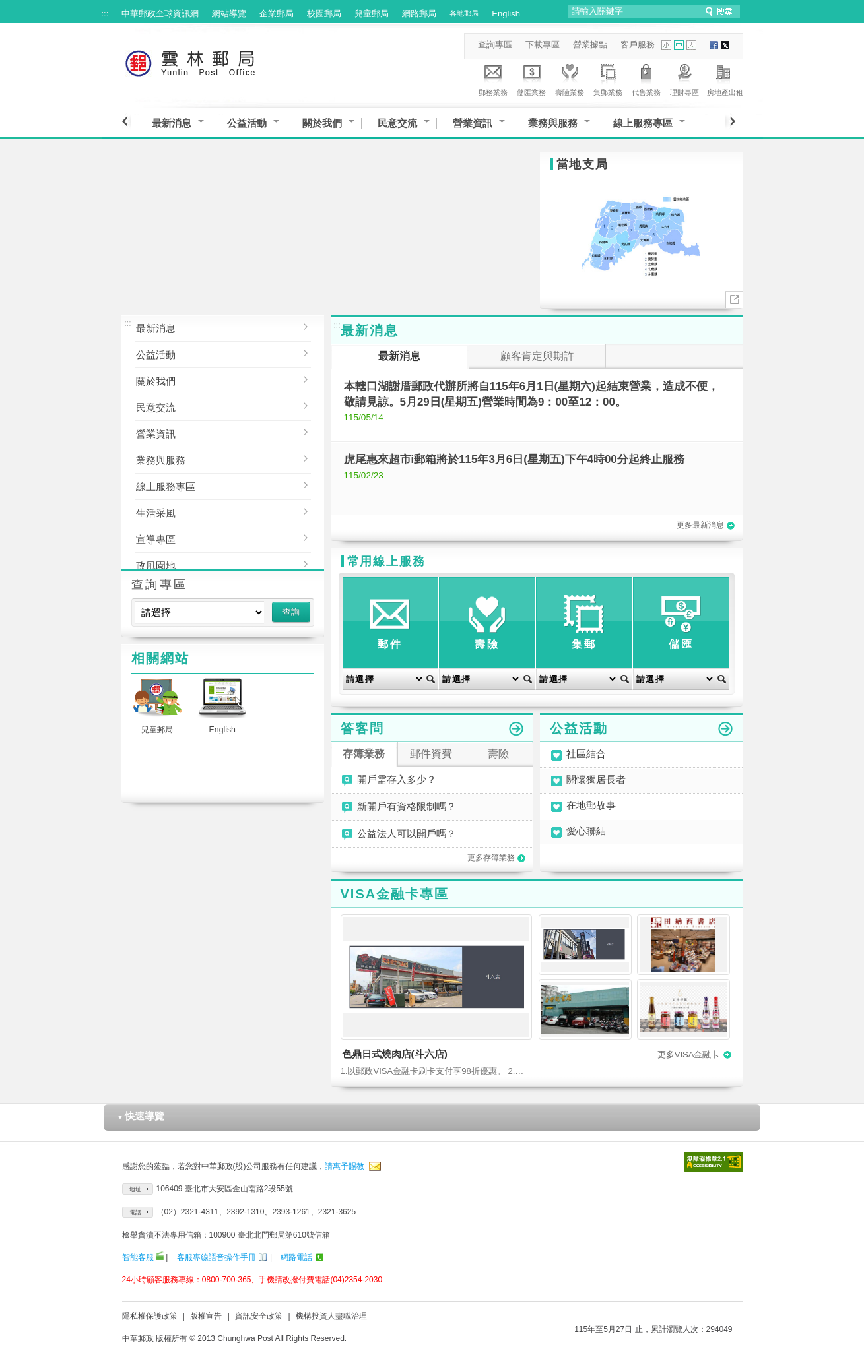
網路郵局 (419, 13)
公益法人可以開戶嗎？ (406, 834)
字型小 (666, 45)
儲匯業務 (531, 77)
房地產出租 (725, 77)
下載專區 (542, 44)
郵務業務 (493, 77)
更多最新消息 (706, 525)
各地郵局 (464, 13)
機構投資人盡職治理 (331, 1316)
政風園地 (213, 564)
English (506, 13)
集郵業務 (608, 77)
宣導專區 (213, 538)
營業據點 (590, 44)
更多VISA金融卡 (694, 1054)
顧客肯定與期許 (537, 356)
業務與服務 (553, 123)
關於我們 (322, 123)
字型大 (691, 45)
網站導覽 (229, 13)
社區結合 (586, 754)
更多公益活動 (725, 729)
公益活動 (247, 123)
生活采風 (213, 512)
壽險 (498, 753)
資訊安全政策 (258, 1316)
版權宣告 (206, 1316)
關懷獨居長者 (596, 780)
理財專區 (684, 77)
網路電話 (296, 1257)
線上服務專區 (643, 123)
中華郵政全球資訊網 (160, 13)
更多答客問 (516, 729)
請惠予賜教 (344, 1166)
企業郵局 (276, 13)
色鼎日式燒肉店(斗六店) (395, 1053)
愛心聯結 (586, 831)
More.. (734, 300)
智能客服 (138, 1257)
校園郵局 (324, 13)
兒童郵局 (371, 13)
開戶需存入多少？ (396, 780)
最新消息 (171, 123)
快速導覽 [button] (140, 1115)
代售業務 (646, 77)
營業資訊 (472, 123)
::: (105, 13)
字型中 (679, 45)
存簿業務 (364, 753)
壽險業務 (569, 77)
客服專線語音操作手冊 (216, 1257)
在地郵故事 (591, 806)
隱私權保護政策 (150, 1316)
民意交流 (397, 123)
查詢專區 (495, 44)
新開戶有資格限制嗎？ (406, 807)
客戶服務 (637, 44)
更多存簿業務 (496, 857)
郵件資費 (431, 753)
